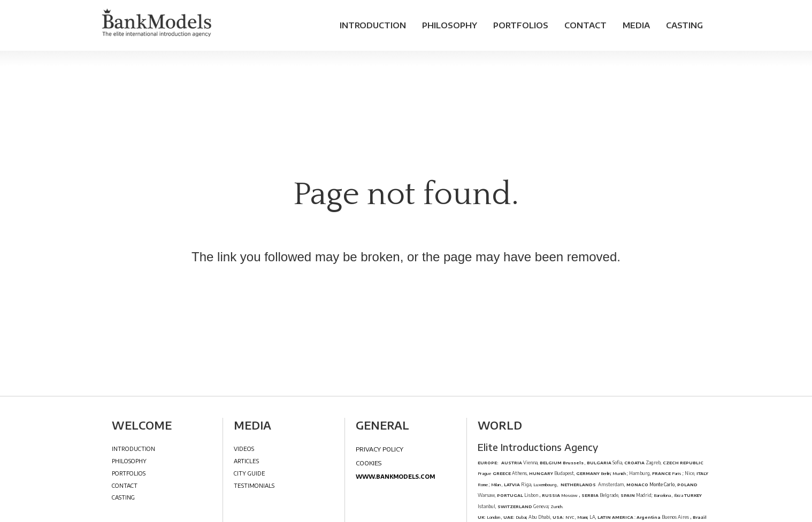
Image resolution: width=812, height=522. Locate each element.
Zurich (556, 506)
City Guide (249, 473)
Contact (585, 25)
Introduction (373, 25)
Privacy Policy (379, 449)
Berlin (605, 473)
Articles (246, 460)
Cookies (368, 462)
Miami (582, 517)
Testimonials (254, 485)
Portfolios (520, 25)
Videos (244, 448)
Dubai (521, 517)
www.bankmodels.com (395, 476)
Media (636, 25)
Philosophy (449, 25)
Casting (684, 25)
